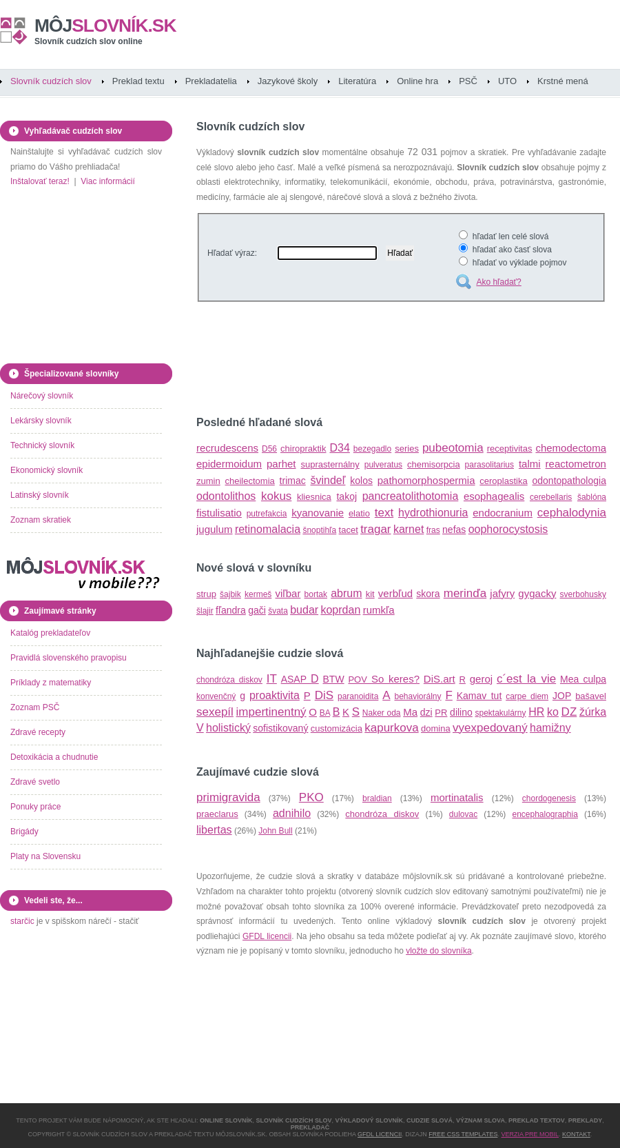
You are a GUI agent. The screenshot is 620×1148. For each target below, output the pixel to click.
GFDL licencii (266, 936)
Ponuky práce (35, 807)
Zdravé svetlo (35, 782)
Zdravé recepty (37, 732)
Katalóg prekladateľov (50, 633)
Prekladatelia (211, 81)
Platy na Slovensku (45, 856)
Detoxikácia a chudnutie (54, 757)
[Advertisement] (357, 361)
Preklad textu (138, 81)
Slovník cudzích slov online (88, 41)
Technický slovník (42, 445)
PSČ (468, 81)
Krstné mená (562, 81)
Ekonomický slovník (46, 470)
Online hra (417, 81)
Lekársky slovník (41, 420)
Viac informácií (107, 181)
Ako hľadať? (498, 282)
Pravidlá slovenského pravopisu (68, 658)
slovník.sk (105, 25)
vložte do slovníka (438, 951)
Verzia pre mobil (530, 1134)
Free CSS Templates (462, 1134)
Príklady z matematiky (50, 682)
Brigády (24, 831)
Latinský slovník (39, 495)
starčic (22, 921)
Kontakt (576, 1134)
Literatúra (357, 81)
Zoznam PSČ (34, 707)
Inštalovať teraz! (40, 181)
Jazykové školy (288, 81)
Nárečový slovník (41, 396)
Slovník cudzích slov (51, 81)
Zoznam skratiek (40, 520)
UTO (507, 81)
